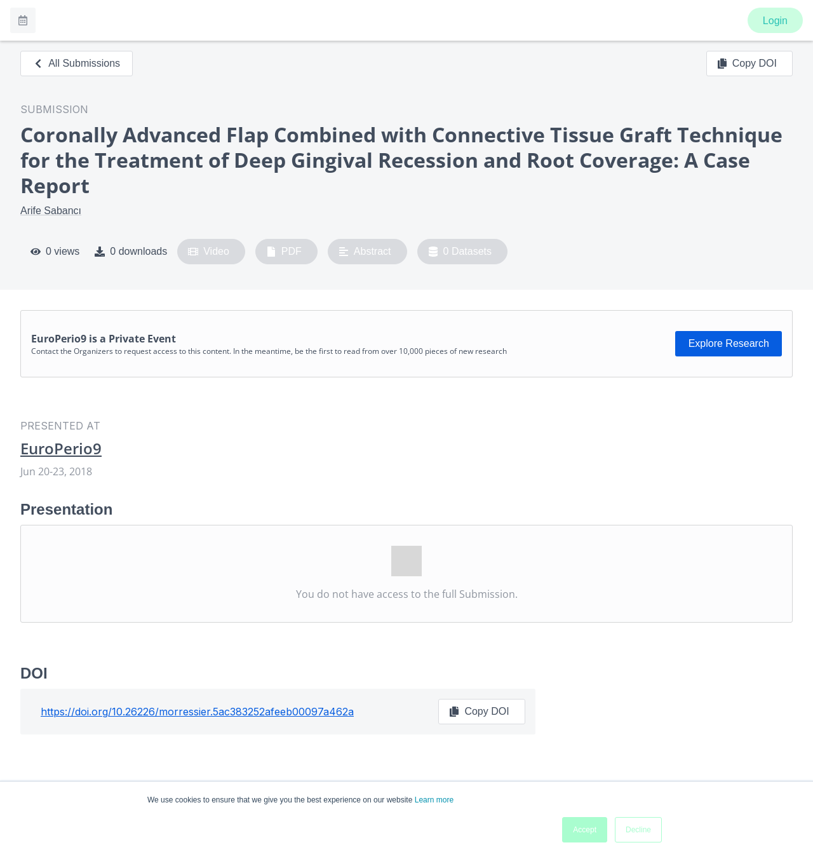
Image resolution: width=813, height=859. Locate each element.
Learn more (434, 799)
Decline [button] (638, 829)
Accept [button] (584, 829)
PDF (284, 252)
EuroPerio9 (61, 448)
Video (208, 252)
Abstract (365, 252)
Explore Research (729, 343)
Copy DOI (747, 63)
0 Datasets (460, 252)
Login (775, 20)
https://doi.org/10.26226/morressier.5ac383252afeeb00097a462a (197, 711)
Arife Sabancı (50, 210)
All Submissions (76, 63)
